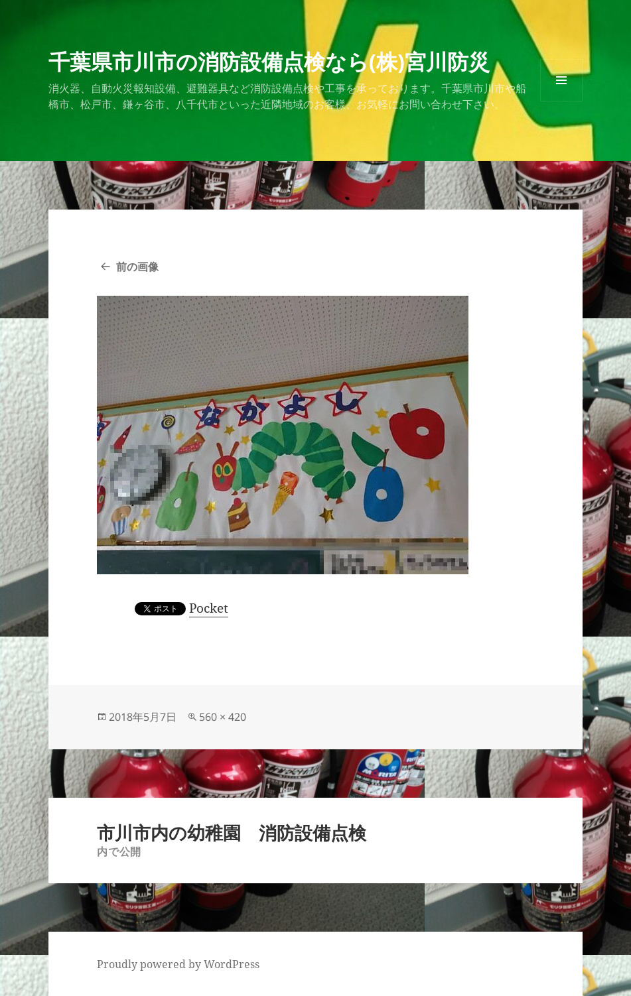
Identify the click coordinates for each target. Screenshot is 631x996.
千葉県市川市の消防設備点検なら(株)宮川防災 (269, 61)
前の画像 (137, 266)
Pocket (208, 608)
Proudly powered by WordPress (178, 964)
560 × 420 (222, 717)
